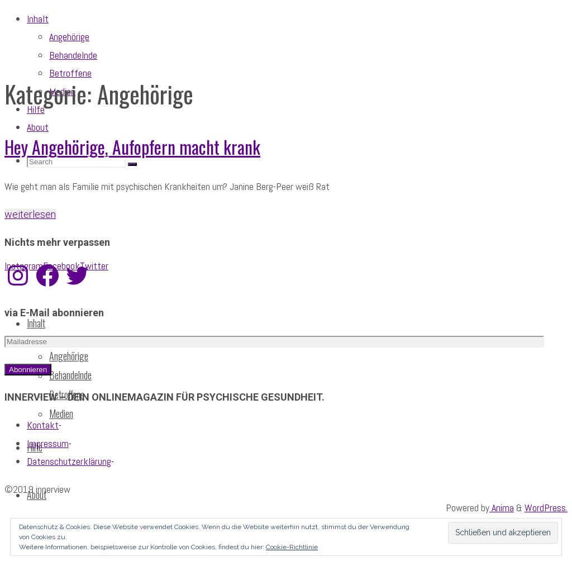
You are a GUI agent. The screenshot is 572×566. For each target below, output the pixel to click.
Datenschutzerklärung (69, 461)
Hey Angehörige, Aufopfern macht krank (132, 147)
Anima (501, 507)
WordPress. (546, 507)
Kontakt (43, 424)
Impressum (48, 443)
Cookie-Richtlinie (292, 547)
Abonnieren (28, 369)
